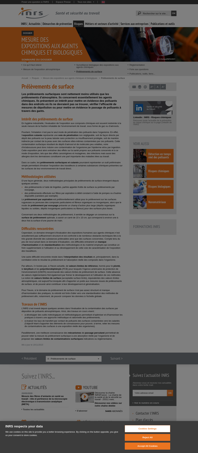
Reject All (147, 443)
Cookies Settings (147, 435)
